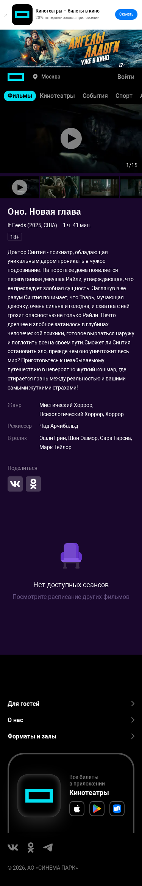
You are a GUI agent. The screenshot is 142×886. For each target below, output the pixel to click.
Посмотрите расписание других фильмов (71, 596)
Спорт (124, 95)
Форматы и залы (71, 736)
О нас (71, 720)
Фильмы (20, 95)
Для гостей (71, 703)
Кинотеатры (57, 95)
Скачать (126, 14)
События (95, 95)
